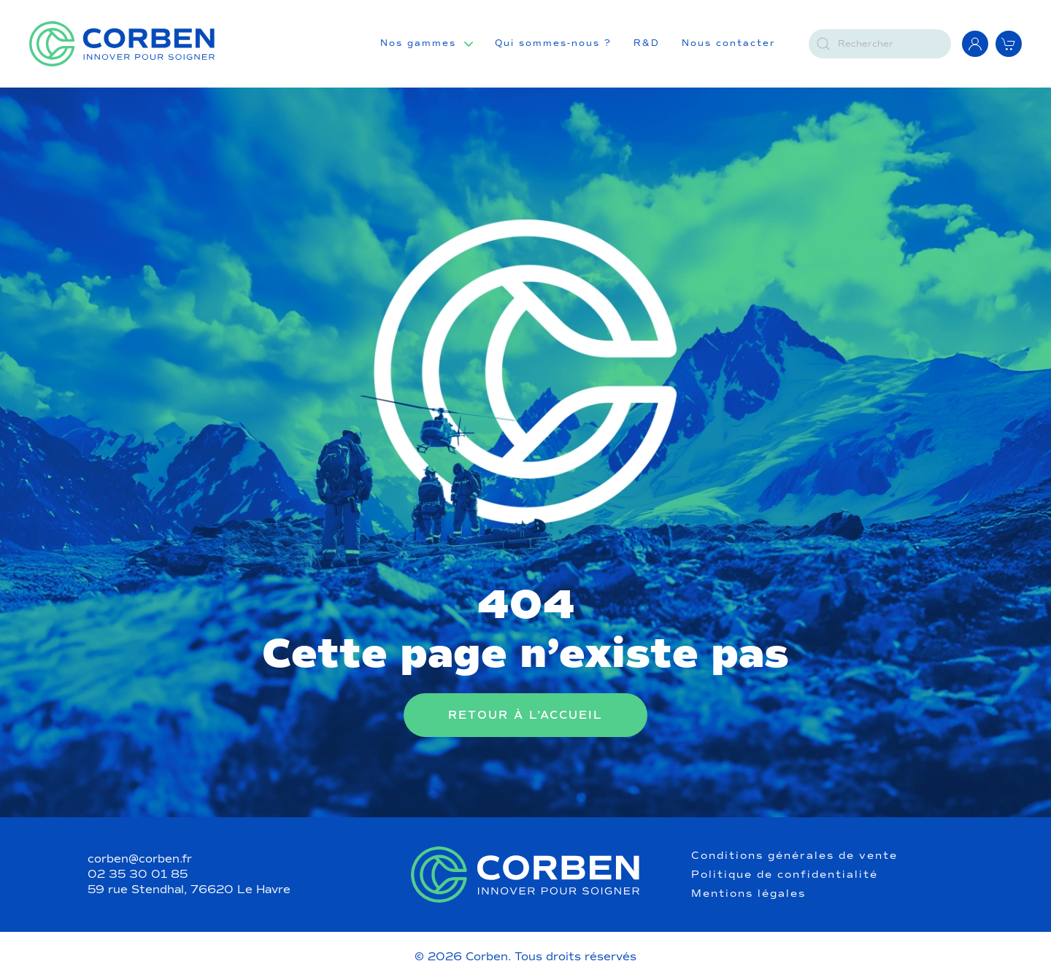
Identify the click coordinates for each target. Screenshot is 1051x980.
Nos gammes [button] (418, 43)
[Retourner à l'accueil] (122, 44)
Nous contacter (729, 43)
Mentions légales (748, 894)
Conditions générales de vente (794, 856)
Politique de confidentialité (784, 875)
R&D (647, 43)
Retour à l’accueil (525, 715)
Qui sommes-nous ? (553, 43)
